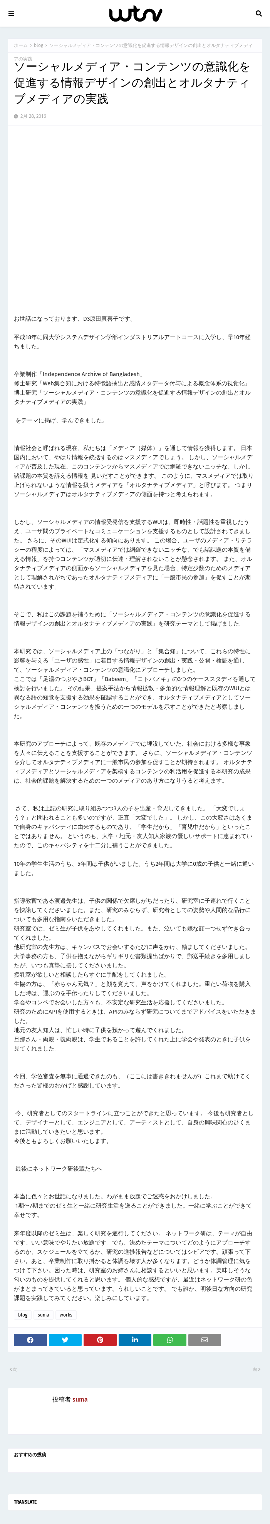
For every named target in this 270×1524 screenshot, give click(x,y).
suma (43, 1315)
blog (38, 45)
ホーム (21, 45)
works (66, 1315)
